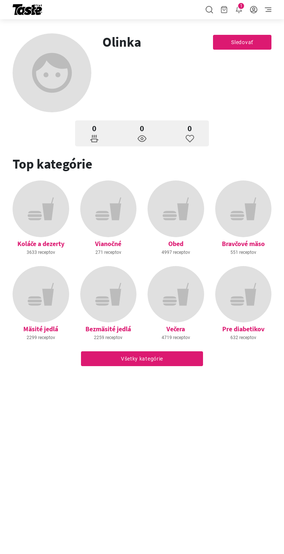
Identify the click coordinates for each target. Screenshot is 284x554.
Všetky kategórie (142, 359)
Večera (175, 329)
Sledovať (242, 42)
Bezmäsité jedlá (108, 329)
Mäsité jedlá (40, 329)
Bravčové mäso (243, 243)
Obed (175, 243)
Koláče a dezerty (40, 243)
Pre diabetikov (243, 329)
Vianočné (108, 243)
